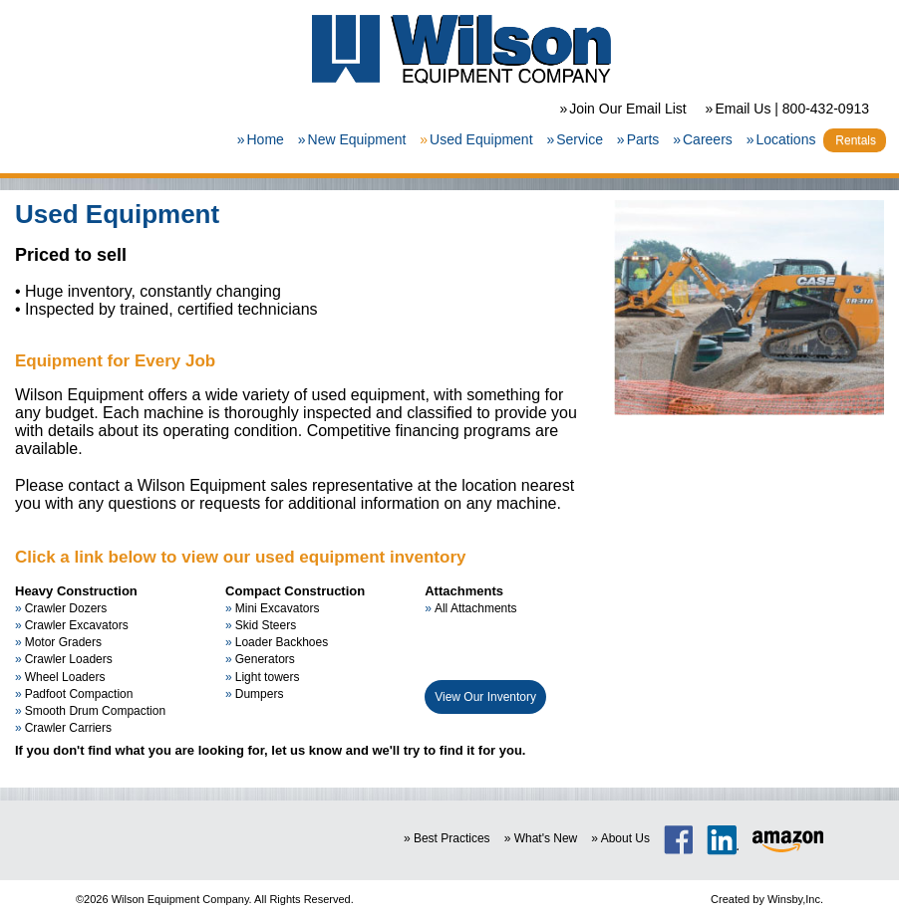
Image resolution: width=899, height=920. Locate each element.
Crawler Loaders (69, 659)
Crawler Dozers (66, 608)
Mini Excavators (277, 608)
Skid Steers (265, 625)
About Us (625, 838)
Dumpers (259, 694)
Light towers (267, 677)
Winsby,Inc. (795, 899)
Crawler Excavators (77, 625)
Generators (265, 659)
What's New (546, 838)
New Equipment (357, 139)
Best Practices (452, 838)
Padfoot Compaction (79, 694)
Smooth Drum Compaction (95, 711)
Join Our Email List (627, 108)
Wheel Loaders (65, 677)
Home (264, 139)
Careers (708, 139)
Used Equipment (481, 139)
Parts (643, 139)
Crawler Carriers (68, 728)
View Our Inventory (485, 697)
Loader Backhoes (281, 642)
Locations (785, 139)
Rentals (855, 140)
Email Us (742, 108)
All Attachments (476, 608)
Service (579, 139)
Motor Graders (63, 642)
